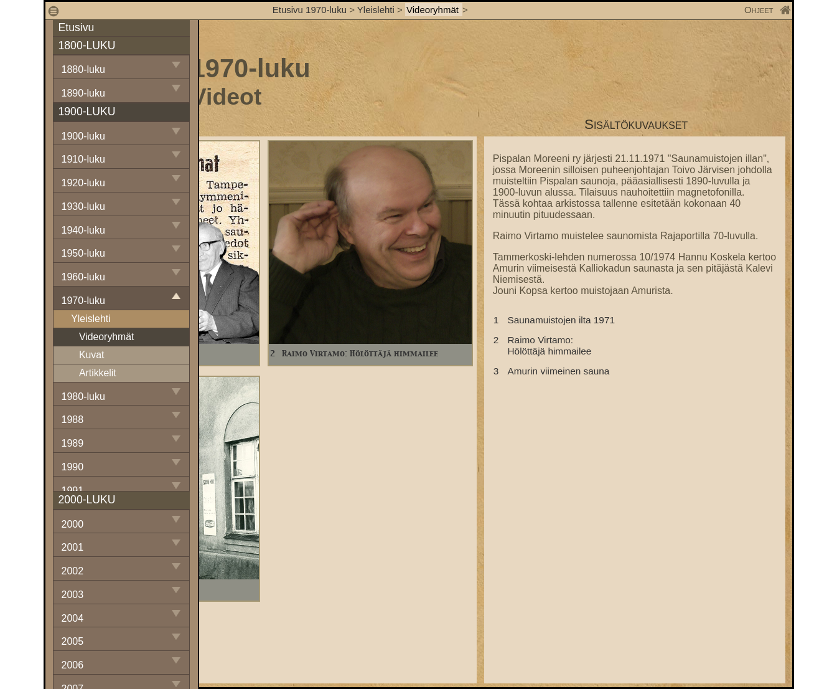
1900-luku (83, 136)
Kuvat (91, 354)
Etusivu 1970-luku (310, 9)
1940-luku (83, 230)
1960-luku (83, 277)
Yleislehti (376, 9)
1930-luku (83, 206)
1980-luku (83, 396)
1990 (73, 467)
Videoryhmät (433, 9)
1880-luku (83, 69)
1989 (73, 443)
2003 (73, 594)
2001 (73, 547)
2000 (73, 524)
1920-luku (83, 183)
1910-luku (83, 159)
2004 (73, 618)
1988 (73, 419)
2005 (73, 641)
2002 (73, 571)
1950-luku (83, 253)
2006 (73, 665)
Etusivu (76, 27)
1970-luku (83, 300)
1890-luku (83, 93)
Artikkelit (97, 373)
